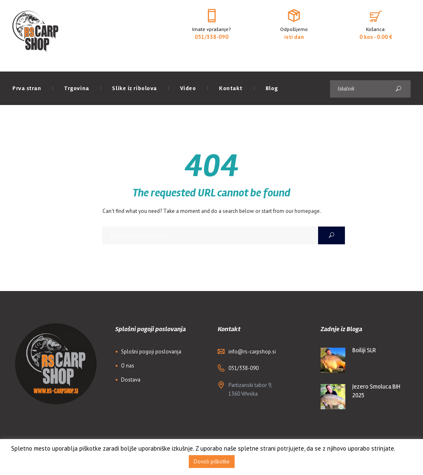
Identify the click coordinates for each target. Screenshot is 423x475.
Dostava (130, 379)
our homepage (302, 211)
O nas (127, 365)
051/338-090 (211, 37)
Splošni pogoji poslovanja (151, 351)
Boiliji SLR (364, 350)
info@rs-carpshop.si (252, 351)
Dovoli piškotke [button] (212, 461)
